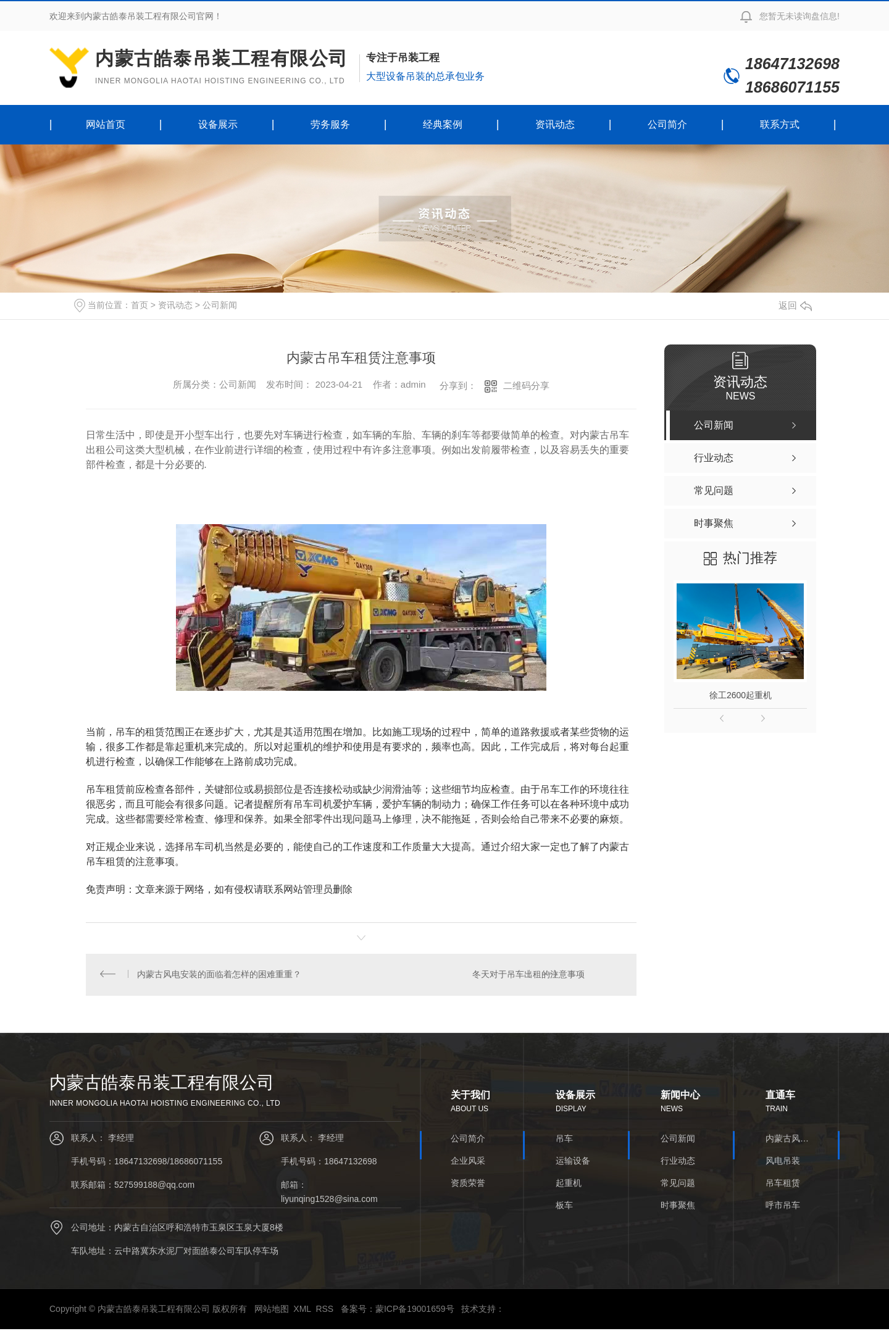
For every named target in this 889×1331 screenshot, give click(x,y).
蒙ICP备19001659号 (414, 1311)
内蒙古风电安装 (787, 1140)
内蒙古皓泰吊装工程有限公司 (221, 67)
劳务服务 (330, 124)
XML (302, 1311)
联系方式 (779, 124)
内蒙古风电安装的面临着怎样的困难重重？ (220, 975)
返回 (795, 305)
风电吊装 (783, 1162)
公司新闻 (219, 305)
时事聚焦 (678, 1206)
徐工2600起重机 (740, 695)
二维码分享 (526, 385)
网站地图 (271, 1311)
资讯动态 (555, 124)
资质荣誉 (468, 1184)
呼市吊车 (783, 1206)
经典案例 (442, 124)
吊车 (564, 1140)
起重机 (569, 1184)
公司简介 (667, 124)
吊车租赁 (783, 1184)
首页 (139, 305)
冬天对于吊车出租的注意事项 (528, 975)
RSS (324, 1311)
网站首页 (105, 124)
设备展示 (218, 124)
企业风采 (468, 1162)
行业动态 (678, 1162)
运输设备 (573, 1162)
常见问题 (678, 1184)
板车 (564, 1206)
